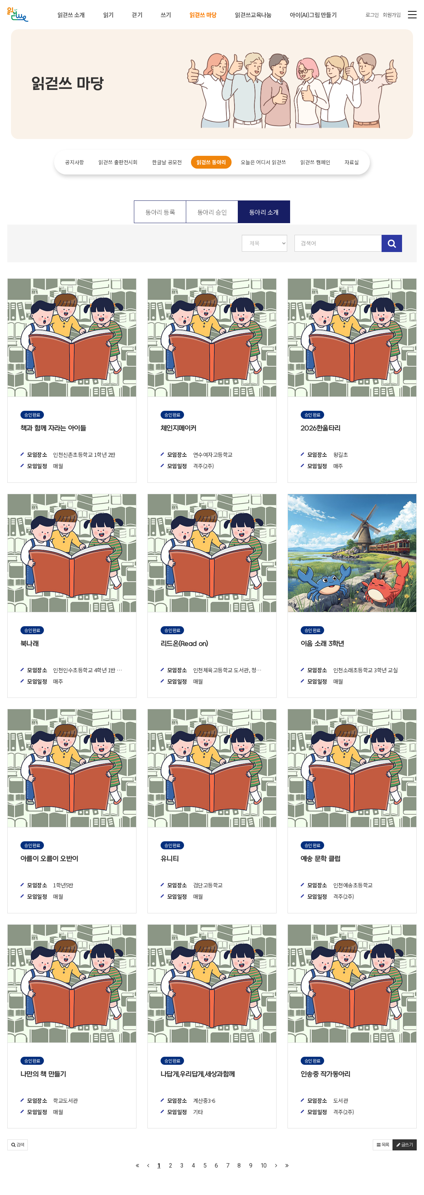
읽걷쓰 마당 (203, 14)
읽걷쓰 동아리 (211, 162)
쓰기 (166, 14)
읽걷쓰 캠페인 (315, 162)
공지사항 (74, 162)
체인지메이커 (178, 428)
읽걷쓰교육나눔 (253, 14)
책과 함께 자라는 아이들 (53, 428)
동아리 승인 (212, 212)
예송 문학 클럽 (320, 859)
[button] (17, 1144)
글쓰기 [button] (405, 1144)
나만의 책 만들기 (43, 1074)
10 (263, 1165)
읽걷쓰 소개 (71, 14)
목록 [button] (383, 1144)
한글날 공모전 (167, 162)
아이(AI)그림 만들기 (313, 14)
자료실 (352, 162)
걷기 (137, 14)
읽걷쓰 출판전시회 (118, 162)
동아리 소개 (264, 212)
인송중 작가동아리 (325, 1074)
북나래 (29, 644)
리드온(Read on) (184, 644)
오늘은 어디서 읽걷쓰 (263, 162)
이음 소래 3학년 (322, 644)
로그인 (372, 14)
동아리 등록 (160, 212)
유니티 (170, 859)
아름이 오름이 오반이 (49, 859)
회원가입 (392, 14)
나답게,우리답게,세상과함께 (197, 1074)
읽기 (108, 14)
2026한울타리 (320, 428)
